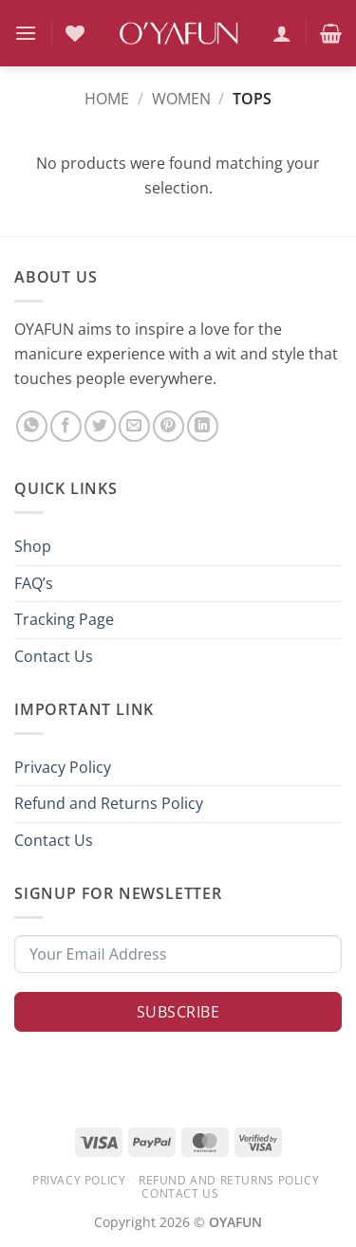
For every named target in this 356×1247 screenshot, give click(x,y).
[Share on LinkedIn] (202, 426)
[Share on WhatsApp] (31, 426)
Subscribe (178, 1011)
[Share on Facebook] (66, 426)
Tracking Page (64, 619)
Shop (32, 546)
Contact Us (53, 656)
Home (106, 98)
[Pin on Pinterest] (168, 426)
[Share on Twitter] (100, 426)
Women (181, 98)
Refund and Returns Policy (108, 803)
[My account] (281, 33)
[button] (25, 32)
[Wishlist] (75, 33)
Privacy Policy (62, 767)
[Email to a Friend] (134, 426)
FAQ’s (33, 583)
